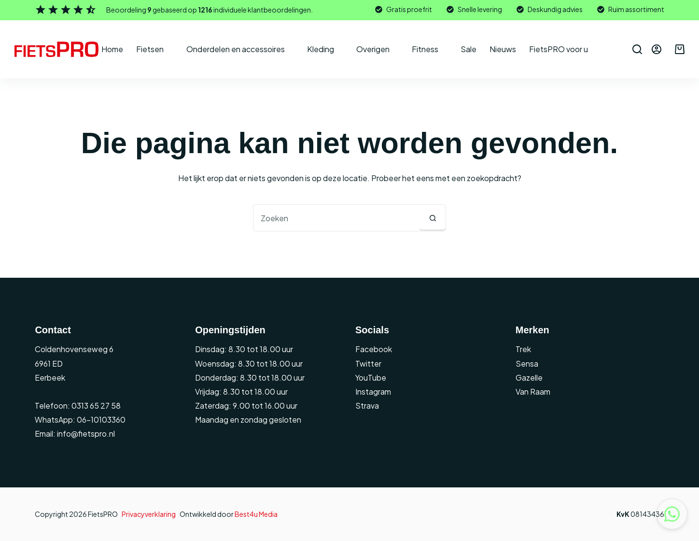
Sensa (527, 363)
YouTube (370, 377)
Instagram (373, 391)
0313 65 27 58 (95, 405)
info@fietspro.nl (85, 433)
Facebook (373, 349)
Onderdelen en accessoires (242, 49)
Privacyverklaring (149, 514)
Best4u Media (256, 514)
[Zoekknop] (432, 218)
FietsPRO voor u (565, 49)
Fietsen (156, 49)
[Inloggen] (656, 49)
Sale (468, 49)
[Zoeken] (637, 49)
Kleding (327, 49)
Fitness (431, 49)
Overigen (379, 49)
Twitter (368, 363)
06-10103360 (101, 419)
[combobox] (336, 217)
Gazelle (529, 377)
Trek (523, 349)
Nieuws (502, 49)
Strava (367, 405)
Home (112, 49)
